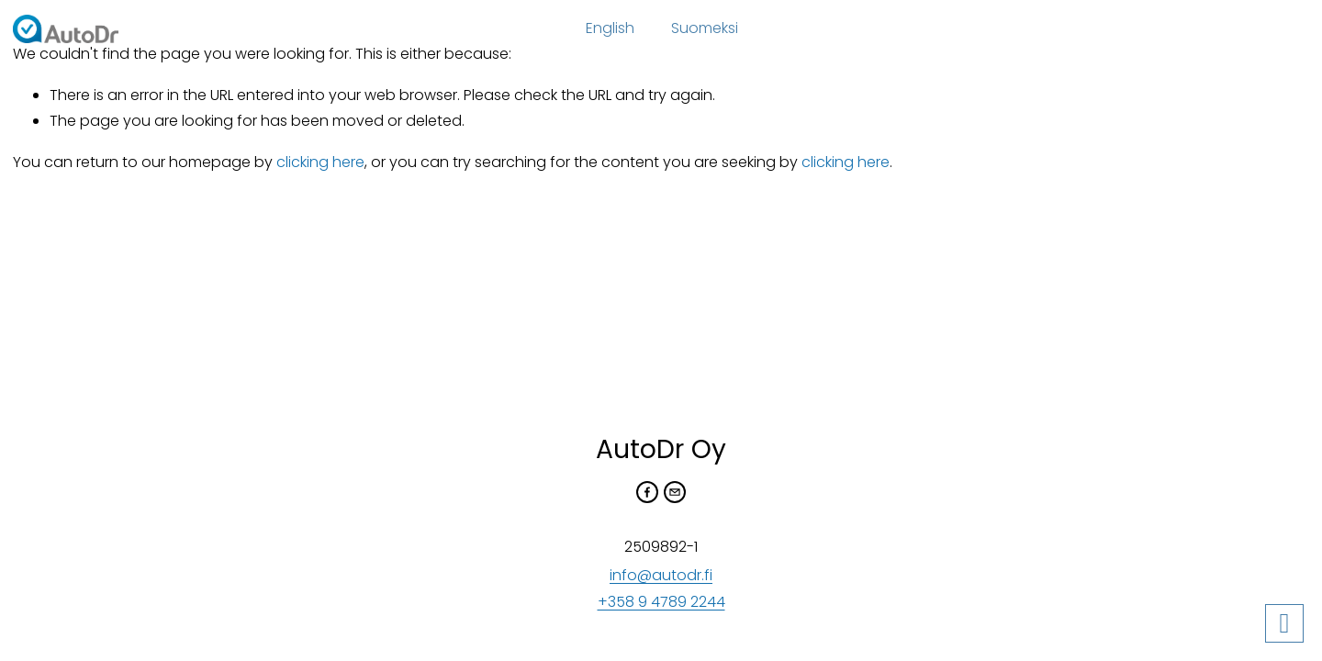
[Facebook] (647, 492)
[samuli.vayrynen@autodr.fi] (675, 492)
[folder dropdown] (610, 29)
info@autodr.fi (661, 575)
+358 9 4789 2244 (661, 601)
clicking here (320, 162)
